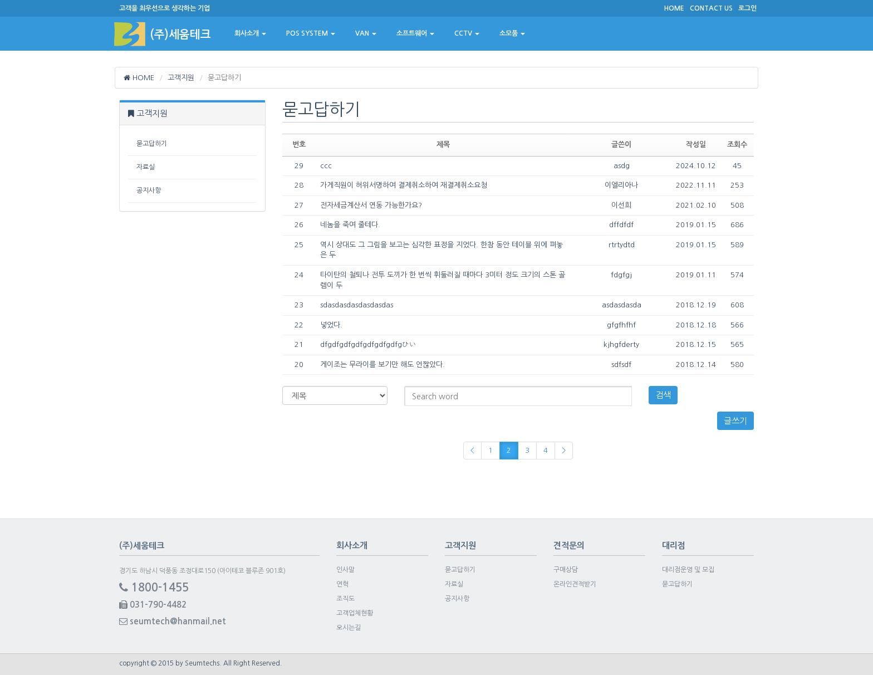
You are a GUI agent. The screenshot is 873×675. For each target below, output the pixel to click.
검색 (663, 395)
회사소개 (250, 33)
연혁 (342, 584)
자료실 (145, 167)
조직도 (345, 598)
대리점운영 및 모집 (688, 569)
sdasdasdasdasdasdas (356, 305)
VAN (365, 33)
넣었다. (331, 325)
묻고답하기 (151, 143)
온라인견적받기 (574, 584)
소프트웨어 (415, 33)
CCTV (466, 33)
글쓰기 (735, 421)
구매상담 (565, 569)
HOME (139, 77)
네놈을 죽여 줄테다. (350, 224)
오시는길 (348, 627)
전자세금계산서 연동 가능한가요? (371, 205)
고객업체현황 (354, 613)
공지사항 (148, 190)
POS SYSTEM (310, 33)
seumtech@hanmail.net (172, 621)
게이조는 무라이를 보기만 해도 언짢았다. (382, 364)
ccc (326, 165)
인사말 (345, 569)
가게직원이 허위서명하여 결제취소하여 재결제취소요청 (403, 185)
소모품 (512, 33)
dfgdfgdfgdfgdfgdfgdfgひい (368, 344)
